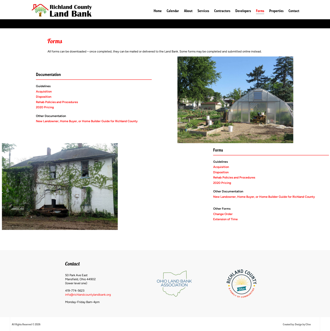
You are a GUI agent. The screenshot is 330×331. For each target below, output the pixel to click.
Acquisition (15, 91)
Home (158, 11)
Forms (260, 11)
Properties (276, 11)
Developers (243, 11)
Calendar (173, 11)
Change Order (281, 214)
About (188, 11)
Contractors (222, 11)
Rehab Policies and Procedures (28, 102)
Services (203, 11)
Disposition (15, 97)
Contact (294, 11)
